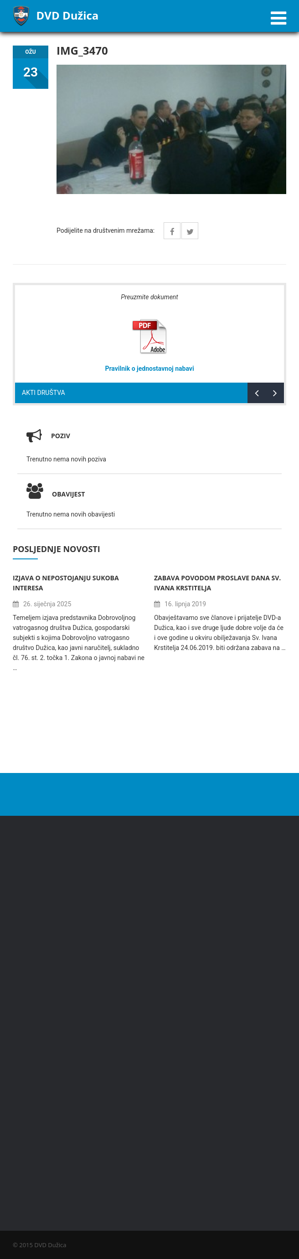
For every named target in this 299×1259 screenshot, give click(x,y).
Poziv (60, 435)
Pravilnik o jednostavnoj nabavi (149, 368)
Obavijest (55, 494)
